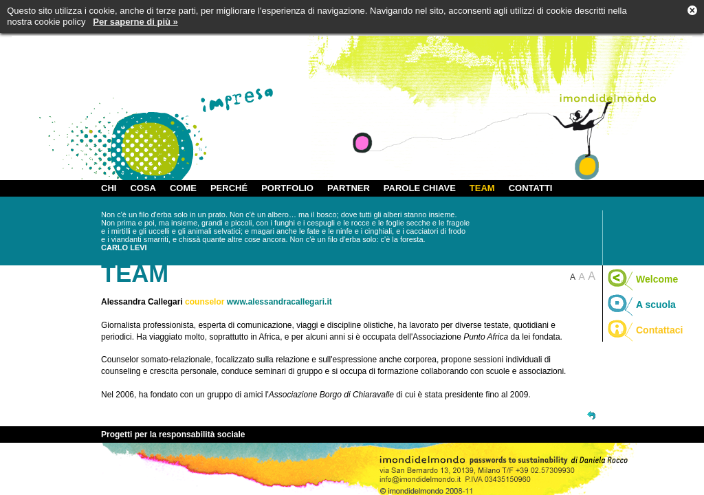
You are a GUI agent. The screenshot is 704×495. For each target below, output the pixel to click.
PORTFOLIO (287, 188)
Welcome (642, 279)
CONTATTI (531, 188)
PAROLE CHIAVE (420, 188)
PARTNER (348, 188)
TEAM (482, 188)
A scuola (641, 304)
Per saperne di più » (135, 21)
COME (183, 188)
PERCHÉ (229, 188)
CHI (108, 188)
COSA (143, 188)
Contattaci (644, 330)
